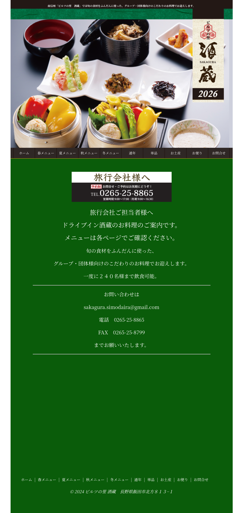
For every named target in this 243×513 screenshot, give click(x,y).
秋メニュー (89, 152)
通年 (132, 152)
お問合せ (219, 152)
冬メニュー (110, 152)
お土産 (176, 152)
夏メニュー (67, 152)
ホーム (24, 152)
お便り (197, 152)
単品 (153, 152)
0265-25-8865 (129, 319)
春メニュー (45, 152)
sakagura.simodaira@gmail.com (121, 306)
